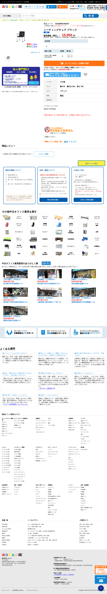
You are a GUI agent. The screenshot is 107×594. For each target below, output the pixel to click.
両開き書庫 (17, 451)
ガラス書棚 (17, 467)
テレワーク (51, 487)
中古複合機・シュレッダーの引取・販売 (38, 538)
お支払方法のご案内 (84, 526)
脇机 (49, 423)
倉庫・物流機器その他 (86, 507)
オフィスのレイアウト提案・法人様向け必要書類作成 (41, 531)
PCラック (4, 435)
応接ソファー (72, 420)
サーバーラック (18, 479)
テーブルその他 (85, 436)
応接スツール (72, 427)
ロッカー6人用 (5, 460)
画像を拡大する (35, 52)
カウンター (83, 443)
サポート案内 (82, 529)
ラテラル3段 (17, 463)
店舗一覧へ (46, 263)
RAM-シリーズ (72, 469)
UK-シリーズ (72, 466)
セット (37, 489)
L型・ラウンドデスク (7, 433)
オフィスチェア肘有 (19, 420)
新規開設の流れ (32, 529)
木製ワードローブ (6, 494)
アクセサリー (17, 487)
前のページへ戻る (92, 163)
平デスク (4, 422)
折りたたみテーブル (86, 425)
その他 (82, 438)
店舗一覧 (97, 2)
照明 (49, 507)
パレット (83, 505)
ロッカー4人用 (5, 456)
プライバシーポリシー (32, 590)
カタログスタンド (40, 458)
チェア (73, 142)
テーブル (16, 489)
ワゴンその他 (51, 425)
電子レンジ (51, 501)
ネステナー (83, 503)
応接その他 (71, 429)
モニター (71, 491)
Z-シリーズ (71, 464)
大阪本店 (4, 544)
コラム (103, 2)
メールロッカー (6, 467)
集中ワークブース (40, 487)
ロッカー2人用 (5, 451)
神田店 (3, 533)
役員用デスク (5, 487)
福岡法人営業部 (6, 540)
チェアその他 (17, 427)
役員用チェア (5, 489)
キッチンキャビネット (19, 472)
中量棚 (82, 491)
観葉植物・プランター (41, 460)
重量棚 (82, 494)
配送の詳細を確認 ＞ (53, 200)
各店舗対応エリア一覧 (85, 542)
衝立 (70, 457)
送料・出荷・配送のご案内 (86, 524)
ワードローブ (5, 469)
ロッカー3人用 (5, 454)
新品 (66, 142)
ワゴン (49, 420)
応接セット (71, 425)
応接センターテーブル (74, 423)
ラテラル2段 (17, 460)
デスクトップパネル (74, 449)
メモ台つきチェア (40, 432)
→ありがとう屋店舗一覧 (46, 388)
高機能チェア (17, 425)
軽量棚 (82, 487)
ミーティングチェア (41, 420)
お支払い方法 (79, 2)
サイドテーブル (85, 432)
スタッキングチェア (41, 423)
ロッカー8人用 (5, 463)
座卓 (82, 427)
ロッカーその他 (6, 472)
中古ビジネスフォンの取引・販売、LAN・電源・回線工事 (42, 540)
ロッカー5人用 (5, 458)
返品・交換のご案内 (84, 533)
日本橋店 (4, 542)
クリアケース (17, 469)
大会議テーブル (85, 423)
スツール (38, 429)
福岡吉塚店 (5, 531)
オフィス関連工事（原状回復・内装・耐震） (39, 535)
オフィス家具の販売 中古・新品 (36, 524)
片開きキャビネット (19, 458)
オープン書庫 (17, 454)
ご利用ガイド (60, 2)
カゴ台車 (83, 501)
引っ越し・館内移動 (33, 533)
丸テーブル (83, 429)
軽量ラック (83, 510)
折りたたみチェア (40, 427)
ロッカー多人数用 (6, 465)
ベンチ (49, 456)
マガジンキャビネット (19, 474)
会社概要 (90, 2)
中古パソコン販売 (32, 542)
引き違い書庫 (17, 449)
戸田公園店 (5, 524)
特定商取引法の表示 (17, 590)
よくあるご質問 (69, 2)
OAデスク (4, 428)
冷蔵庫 (49, 494)
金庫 (37, 449)
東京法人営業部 (6, 535)
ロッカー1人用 (5, 449)
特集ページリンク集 (84, 540)
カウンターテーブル (53, 451)
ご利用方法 (82, 535)
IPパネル (71, 460)
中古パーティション (74, 451)
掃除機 (49, 491)
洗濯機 (49, 489)
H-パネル (71, 462)
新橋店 (3, 538)
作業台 (82, 498)
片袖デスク (5, 424)
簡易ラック (83, 496)
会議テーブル (84, 420)
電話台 (37, 456)
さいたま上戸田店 (6, 529)
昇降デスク (5, 431)
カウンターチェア (52, 454)
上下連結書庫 (17, 456)
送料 (85, 2)
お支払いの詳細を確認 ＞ (87, 200)
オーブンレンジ (52, 503)
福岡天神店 (5, 526)
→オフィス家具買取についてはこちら (15, 404)
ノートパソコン (72, 489)
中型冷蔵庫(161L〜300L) (54, 496)
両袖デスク (5, 426)
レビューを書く (44, 154)
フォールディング (85, 441)
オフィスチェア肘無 (19, 423)
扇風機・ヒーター (52, 512)
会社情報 (81, 538)
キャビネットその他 (19, 481)
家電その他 (51, 514)
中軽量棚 (83, 489)
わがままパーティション (74, 454)
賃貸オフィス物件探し (33, 544)
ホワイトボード (40, 451)
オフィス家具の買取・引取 (34, 526)
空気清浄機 (51, 505)
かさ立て (38, 454)
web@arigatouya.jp (7, 565)
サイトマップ (5, 590)
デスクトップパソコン (74, 487)
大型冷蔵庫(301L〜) (53, 498)
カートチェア (39, 425)
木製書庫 (4, 491)
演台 (82, 434)
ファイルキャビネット (19, 476)
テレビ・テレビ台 (52, 510)
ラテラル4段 (17, 465)
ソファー (50, 449)
